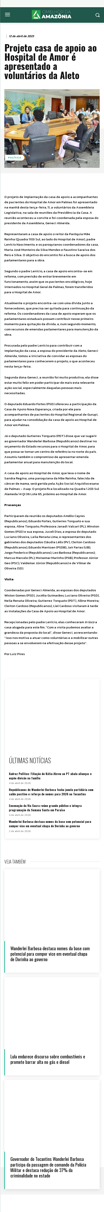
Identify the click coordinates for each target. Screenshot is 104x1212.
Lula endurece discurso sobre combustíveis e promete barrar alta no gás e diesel (47, 1059)
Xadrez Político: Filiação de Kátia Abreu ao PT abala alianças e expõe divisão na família (50, 775)
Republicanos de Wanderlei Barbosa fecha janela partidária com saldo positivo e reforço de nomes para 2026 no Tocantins (51, 791)
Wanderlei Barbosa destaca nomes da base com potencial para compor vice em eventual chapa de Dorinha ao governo (50, 823)
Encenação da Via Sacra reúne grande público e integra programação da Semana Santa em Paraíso (45, 807)
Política (14, 158)
